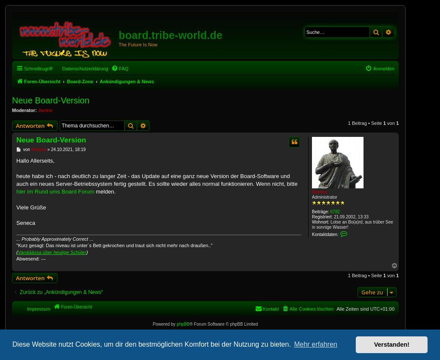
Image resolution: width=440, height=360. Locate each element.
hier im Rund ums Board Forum (55, 191)
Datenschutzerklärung (85, 68)
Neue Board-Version (50, 100)
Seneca (319, 192)
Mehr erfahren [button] (315, 344)
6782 (335, 211)
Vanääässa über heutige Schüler (52, 252)
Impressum (38, 309)
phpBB (183, 324)
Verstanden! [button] (391, 344)
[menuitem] (119, 69)
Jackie (45, 110)
